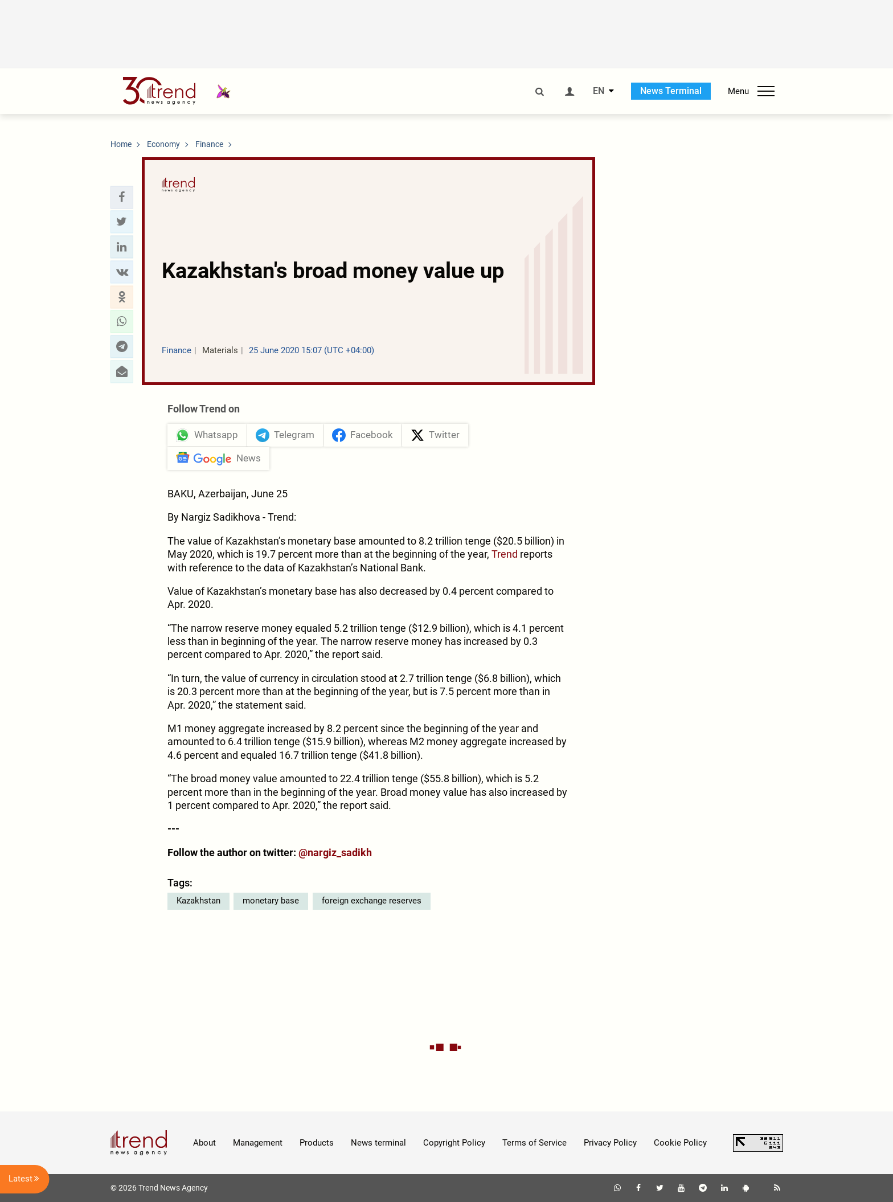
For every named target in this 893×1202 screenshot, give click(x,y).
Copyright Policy (454, 1143)
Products (317, 1143)
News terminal (378, 1143)
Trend (505, 554)
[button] (122, 197)
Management (257, 1143)
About (204, 1143)
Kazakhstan (198, 901)
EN (598, 91)
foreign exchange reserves (371, 901)
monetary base (271, 901)
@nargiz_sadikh (335, 852)
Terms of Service (534, 1143)
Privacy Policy (610, 1143)
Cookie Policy (680, 1143)
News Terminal (671, 90)
